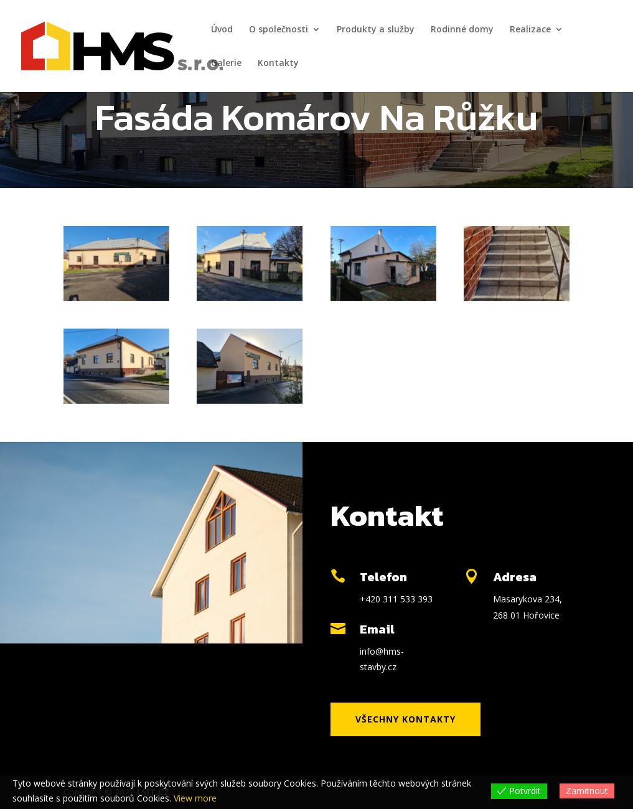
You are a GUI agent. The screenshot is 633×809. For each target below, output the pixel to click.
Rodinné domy (462, 30)
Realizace (530, 30)
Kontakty (278, 63)
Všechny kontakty (405, 719)
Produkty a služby (376, 30)
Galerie (226, 63)
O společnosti (278, 30)
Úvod (222, 30)
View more (195, 798)
